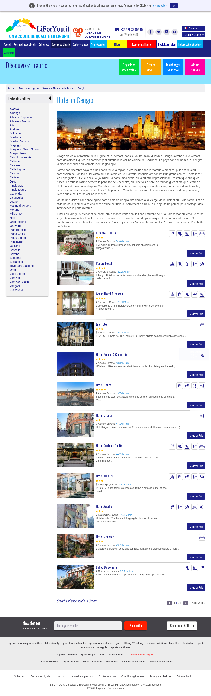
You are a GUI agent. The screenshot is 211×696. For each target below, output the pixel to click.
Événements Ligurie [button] (141, 44)
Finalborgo (16, 185)
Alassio (14, 109)
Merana (14, 209)
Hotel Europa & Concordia (111, 354)
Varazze (15, 277)
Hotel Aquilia (104, 506)
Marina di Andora (20, 205)
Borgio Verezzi (19, 153)
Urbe (13, 269)
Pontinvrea (16, 241)
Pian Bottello (18, 229)
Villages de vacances (134, 661)
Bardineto (16, 137)
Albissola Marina (20, 121)
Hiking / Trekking (133, 643)
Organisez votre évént (129, 67)
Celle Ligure (17, 169)
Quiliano (15, 245)
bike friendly (52, 643)
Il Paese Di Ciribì (106, 233)
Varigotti (15, 286)
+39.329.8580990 (129, 29)
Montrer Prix (196, 253)
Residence (112, 661)
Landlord (97, 661)
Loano (14, 201)
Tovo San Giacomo (22, 265)
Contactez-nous (80, 44)
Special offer (116, 654)
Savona (14, 254)
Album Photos (195, 67)
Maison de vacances (161, 661)
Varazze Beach (19, 282)
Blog (103, 654)
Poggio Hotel (104, 263)
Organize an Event (66, 654)
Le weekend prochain (82, 676)
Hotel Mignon (104, 415)
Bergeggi (15, 145)
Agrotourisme (71, 661)
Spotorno (15, 257)
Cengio (81, 88)
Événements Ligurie (142, 654)
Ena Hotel (102, 324)
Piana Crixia (17, 233)
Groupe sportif (151, 67)
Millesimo (16, 213)
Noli (12, 217)
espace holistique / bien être (163, 643)
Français (194, 28)
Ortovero (15, 225)
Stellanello (16, 261)
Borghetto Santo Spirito (24, 149)
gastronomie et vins (100, 643)
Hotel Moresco (105, 536)
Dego (13, 181)
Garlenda (16, 193)
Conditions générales (132, 676)
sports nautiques (120, 647)
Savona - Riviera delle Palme (57, 88)
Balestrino (16, 133)
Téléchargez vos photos (173, 67)
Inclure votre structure (190, 44)
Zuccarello (16, 290)
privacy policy (159, 5)
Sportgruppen (88, 654)
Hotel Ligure (103, 385)
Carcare (15, 165)
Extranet (9, 53)
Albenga (15, 113)
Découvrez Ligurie (61, 44)
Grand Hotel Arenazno (109, 293)
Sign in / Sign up (194, 34)
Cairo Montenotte (20, 157)
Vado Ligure (17, 273)
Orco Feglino (18, 221)
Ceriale (14, 177)
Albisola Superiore (21, 117)
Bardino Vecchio (20, 141)
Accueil (7, 44)
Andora (14, 129)
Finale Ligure (18, 189)
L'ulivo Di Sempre (106, 567)
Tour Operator (98, 44)
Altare (13, 125)
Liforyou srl (100, 688)
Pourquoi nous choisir (25, 44)
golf (118, 643)
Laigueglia (16, 197)
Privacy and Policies (160, 676)
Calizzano (16, 161)
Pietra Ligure (18, 237)
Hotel (86, 661)
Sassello (15, 250)
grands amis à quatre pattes (25, 643)
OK (174, 5)
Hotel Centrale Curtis (109, 445)
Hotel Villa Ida (105, 476)
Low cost (60, 676)
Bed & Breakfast (50, 661)
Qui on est (44, 44)
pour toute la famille (74, 643)
